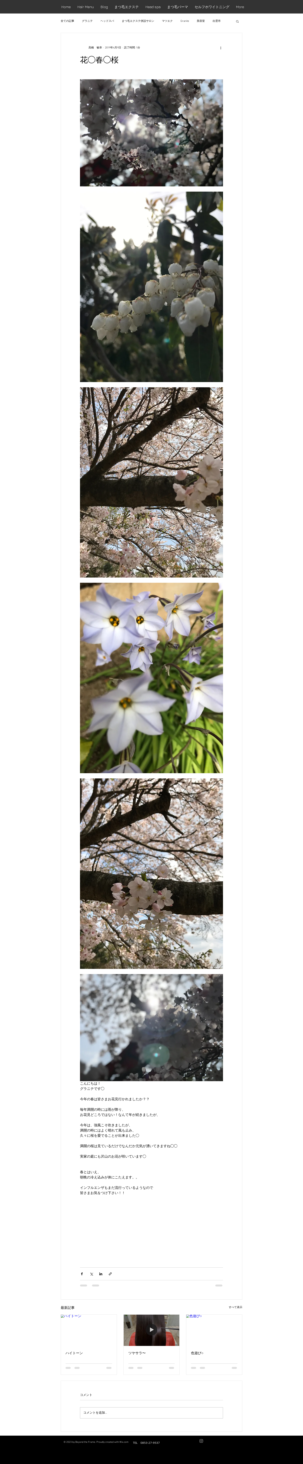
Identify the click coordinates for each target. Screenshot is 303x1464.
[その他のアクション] (220, 47)
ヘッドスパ (107, 21)
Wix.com (124, 1442)
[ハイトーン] (89, 1330)
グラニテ (87, 21)
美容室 (201, 21)
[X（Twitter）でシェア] (91, 1274)
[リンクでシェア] (110, 1274)
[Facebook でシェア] (82, 1274)
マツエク (167, 21)
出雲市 (217, 21)
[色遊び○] (214, 1330)
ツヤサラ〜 (137, 1353)
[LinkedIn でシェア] (101, 1274)
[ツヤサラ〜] (152, 1330)
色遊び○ (197, 1353)
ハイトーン (74, 1353)
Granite (184, 21)
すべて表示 (235, 1307)
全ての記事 (67, 21)
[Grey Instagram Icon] (201, 1441)
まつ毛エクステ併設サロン (138, 21)
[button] (237, 21)
